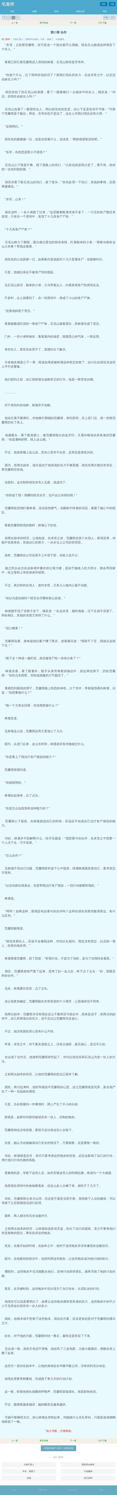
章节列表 (44, 23)
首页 (14, 1490)
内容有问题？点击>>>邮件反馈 (58, 1448)
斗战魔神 (59, 39)
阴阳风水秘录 (32, 39)
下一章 (73, 23)
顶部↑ (102, 1490)
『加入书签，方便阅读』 (58, 1431)
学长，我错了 (47, 39)
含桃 (29, 1478)
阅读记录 (80, 11)
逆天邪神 (88, 1478)
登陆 (104, 4)
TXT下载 (102, 23)
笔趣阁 (8, 4)
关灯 (113, 18)
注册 (112, 4)
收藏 (34, 11)
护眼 (106, 18)
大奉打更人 (18, 39)
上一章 (14, 23)
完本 (56, 11)
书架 (104, 11)
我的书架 (43, 1490)
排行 (12, 11)
